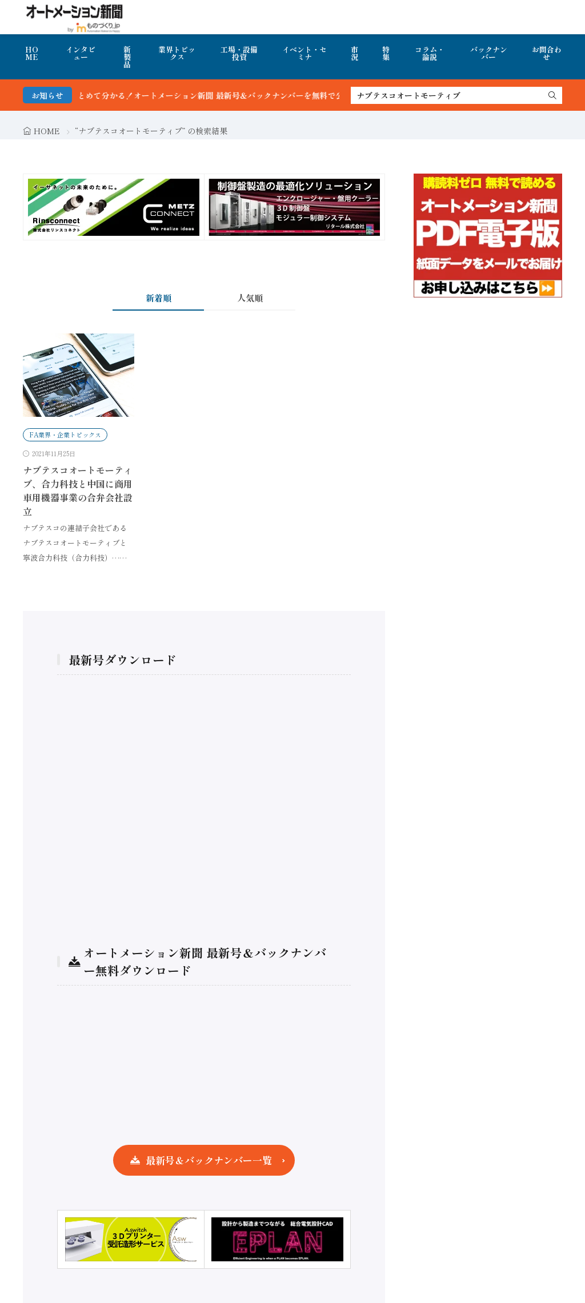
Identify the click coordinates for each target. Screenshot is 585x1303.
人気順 (250, 298)
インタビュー (80, 53)
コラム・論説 (429, 53)
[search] (552, 95)
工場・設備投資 (239, 53)
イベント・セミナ (304, 53)
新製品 (127, 57)
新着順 (158, 298)
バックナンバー (488, 53)
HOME (31, 53)
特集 (386, 53)
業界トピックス (176, 53)
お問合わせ (547, 53)
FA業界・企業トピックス (65, 434)
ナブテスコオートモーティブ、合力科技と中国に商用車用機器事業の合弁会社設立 (78, 490)
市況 (354, 53)
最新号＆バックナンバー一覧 (209, 1160)
